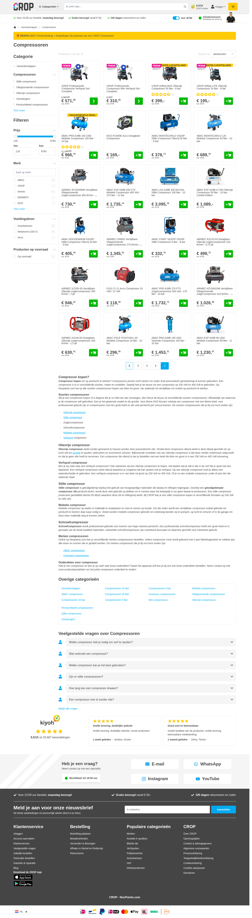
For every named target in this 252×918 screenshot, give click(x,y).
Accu (34, 237)
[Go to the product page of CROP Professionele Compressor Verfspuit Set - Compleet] (94, 101)
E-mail (154, 764)
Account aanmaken (23, 838)
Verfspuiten (133, 848)
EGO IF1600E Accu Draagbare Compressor (123, 137)
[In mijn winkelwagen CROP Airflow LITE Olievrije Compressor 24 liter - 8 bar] (228, 101)
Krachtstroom (34, 226)
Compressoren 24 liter (117, 588)
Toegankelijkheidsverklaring (198, 858)
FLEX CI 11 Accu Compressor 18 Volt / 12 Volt (125, 290)
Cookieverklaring (192, 863)
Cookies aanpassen (194, 868)
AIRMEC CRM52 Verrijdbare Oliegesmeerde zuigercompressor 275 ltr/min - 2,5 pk (123, 243)
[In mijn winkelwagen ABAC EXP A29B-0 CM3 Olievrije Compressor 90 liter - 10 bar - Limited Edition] (228, 204)
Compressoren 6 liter (116, 600)
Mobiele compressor (74, 432)
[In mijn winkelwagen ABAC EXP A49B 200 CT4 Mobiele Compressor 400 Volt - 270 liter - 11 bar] (138, 204)
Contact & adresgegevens (197, 843)
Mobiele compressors (203, 588)
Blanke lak (132, 843)
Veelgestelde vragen (24, 848)
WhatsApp (207, 764)
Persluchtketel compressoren (32, 104)
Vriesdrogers (23, 98)
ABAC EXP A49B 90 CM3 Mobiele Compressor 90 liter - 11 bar (214, 340)
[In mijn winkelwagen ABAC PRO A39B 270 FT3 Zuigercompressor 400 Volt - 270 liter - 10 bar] (183, 303)
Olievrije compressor (74, 412)
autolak (76, 452)
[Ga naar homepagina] (14, 27)
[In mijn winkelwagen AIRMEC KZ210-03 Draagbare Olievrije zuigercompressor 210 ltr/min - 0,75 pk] (228, 254)
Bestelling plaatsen (80, 833)
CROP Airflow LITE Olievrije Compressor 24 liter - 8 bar (212, 87)
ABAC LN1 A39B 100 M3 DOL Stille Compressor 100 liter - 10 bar (168, 192)
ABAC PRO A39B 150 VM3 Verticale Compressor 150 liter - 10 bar (169, 340)
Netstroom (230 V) (34, 232)
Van (15, 145)
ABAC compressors (74, 550)
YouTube (207, 778)
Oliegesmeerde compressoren (32, 87)
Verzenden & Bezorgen (82, 843)
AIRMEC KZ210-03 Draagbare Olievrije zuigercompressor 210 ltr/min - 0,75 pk (213, 242)
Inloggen (18, 833)
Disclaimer (189, 872)
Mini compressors (158, 600)
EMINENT (34, 197)
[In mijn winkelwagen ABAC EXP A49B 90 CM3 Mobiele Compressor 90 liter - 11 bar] (228, 352)
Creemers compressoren (162, 594)
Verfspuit (68, 437)
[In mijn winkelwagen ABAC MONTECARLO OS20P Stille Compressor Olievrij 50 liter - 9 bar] (183, 155)
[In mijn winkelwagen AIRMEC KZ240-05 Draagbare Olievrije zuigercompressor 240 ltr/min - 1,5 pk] (93, 352)
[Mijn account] (218, 7)
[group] (163, 94)
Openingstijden (191, 838)
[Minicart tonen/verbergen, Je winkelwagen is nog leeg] (233, 6)
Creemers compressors (76, 555)
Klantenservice (21, 843)
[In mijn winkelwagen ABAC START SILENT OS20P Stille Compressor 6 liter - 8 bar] (183, 254)
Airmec (34, 192)
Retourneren (77, 853)
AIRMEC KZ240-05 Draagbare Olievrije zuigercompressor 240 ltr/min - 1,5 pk (78, 340)
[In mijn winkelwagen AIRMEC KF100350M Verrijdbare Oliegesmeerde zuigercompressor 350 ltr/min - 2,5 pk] (93, 204)
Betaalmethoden (79, 838)
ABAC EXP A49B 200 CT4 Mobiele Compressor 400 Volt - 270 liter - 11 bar (123, 192)
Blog (15, 868)
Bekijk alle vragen (68, 708)
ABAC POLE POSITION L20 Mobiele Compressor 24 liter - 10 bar (124, 340)
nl (21, 911)
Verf (129, 863)
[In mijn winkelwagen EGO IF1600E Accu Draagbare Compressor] (138, 155)
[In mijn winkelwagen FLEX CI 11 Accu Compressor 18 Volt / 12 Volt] (138, 303)
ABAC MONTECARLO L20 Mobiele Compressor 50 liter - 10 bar (214, 138)
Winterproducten (136, 868)
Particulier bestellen (24, 858)
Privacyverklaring (192, 853)
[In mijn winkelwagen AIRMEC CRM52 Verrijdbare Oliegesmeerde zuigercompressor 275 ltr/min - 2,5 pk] (138, 254)
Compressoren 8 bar (160, 588)
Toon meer (19, 110)
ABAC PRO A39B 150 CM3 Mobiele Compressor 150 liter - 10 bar (78, 138)
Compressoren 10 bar (73, 600)
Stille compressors (26, 81)
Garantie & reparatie (24, 863)
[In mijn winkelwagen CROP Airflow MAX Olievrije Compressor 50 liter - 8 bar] (183, 101)
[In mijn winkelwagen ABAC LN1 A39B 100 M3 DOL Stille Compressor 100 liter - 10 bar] (183, 204)
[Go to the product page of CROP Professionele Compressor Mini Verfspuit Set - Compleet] (139, 101)
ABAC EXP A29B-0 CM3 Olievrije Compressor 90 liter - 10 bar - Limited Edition (215, 192)
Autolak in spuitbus (137, 838)
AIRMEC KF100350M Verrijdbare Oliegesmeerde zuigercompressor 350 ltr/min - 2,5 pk (80, 193)
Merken (131, 833)
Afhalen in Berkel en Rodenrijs (86, 848)
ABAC (34, 180)
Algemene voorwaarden (196, 848)
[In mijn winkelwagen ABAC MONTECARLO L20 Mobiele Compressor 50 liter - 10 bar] (228, 155)
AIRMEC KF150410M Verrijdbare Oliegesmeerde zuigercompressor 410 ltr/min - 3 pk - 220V (215, 292)
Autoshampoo (134, 858)
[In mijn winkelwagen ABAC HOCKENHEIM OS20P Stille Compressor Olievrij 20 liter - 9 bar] (93, 254)
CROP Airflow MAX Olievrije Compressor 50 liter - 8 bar (167, 87)
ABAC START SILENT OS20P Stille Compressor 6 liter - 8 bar (168, 240)
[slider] (15, 136)
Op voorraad (34, 256)
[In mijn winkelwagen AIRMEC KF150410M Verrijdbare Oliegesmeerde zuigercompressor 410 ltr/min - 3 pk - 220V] (228, 303)
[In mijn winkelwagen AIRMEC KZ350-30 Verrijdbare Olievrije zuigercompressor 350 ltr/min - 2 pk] (93, 303)
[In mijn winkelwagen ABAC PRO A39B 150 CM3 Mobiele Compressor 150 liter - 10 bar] (93, 155)
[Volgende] (165, 366)
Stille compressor (72, 417)
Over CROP (190, 833)
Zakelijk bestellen (22, 853)
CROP (34, 186)
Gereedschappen (29, 27)
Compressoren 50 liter (117, 594)
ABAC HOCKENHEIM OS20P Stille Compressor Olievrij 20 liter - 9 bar (79, 242)
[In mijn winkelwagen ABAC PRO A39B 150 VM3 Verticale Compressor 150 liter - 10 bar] (183, 352)
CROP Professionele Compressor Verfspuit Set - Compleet (76, 89)
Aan (41, 145)
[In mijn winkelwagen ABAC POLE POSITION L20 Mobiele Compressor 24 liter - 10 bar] (138, 352)
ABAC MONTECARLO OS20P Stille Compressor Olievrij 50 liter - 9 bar (169, 138)
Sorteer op (204, 54)
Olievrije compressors (28, 93)
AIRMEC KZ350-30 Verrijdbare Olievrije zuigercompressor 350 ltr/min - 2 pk (78, 291)
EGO (34, 203)
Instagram (155, 778)
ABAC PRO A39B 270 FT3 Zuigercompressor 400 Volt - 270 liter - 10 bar (169, 291)
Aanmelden (223, 809)
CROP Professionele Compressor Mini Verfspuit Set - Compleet (124, 89)
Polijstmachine (135, 853)
